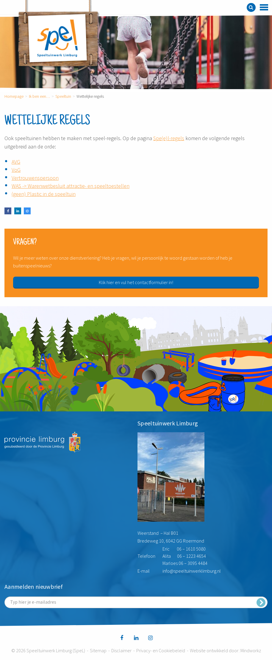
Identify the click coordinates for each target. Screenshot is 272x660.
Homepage (14, 96)
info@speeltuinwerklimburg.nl (191, 571)
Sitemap (98, 650)
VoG (16, 169)
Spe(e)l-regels (168, 138)
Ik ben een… (39, 96)
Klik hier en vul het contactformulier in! (136, 282)
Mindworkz (250, 650)
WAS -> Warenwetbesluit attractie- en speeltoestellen (70, 185)
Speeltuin (63, 96)
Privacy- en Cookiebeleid (160, 650)
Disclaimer (121, 650)
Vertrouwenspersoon (35, 177)
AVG (16, 161)
